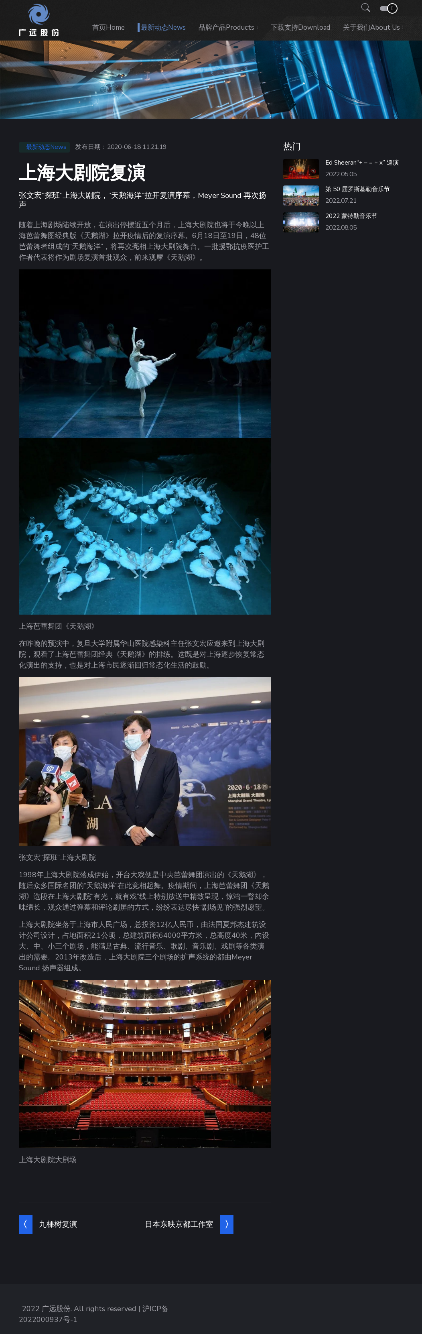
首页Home (108, 27)
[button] (363, 8)
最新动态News (163, 27)
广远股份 (56, 1309)
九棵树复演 (58, 1224)
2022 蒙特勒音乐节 (351, 216)
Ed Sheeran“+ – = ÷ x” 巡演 (362, 163)
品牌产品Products (226, 27)
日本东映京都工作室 (179, 1224)
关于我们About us (371, 27)
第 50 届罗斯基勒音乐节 (357, 189)
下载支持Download (300, 27)
